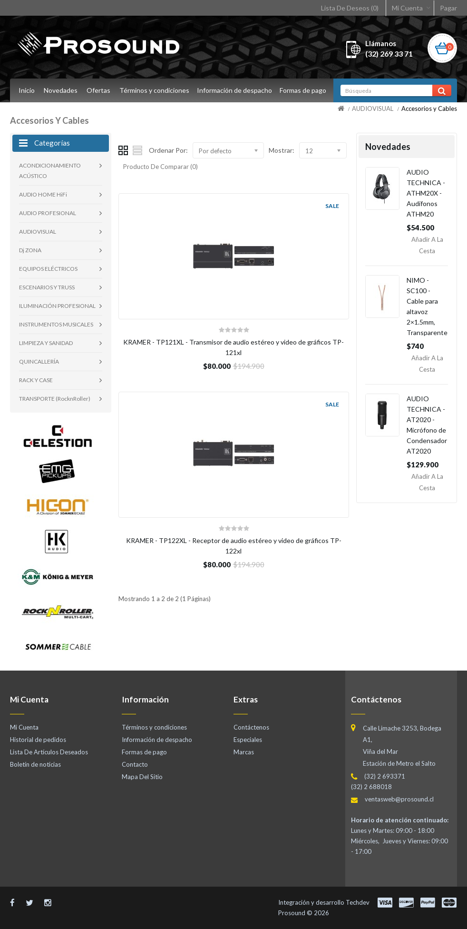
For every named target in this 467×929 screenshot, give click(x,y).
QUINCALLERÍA (39, 361)
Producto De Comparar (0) (160, 166)
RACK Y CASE (36, 380)
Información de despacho (235, 90)
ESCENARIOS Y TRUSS (47, 287)
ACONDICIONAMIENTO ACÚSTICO (50, 170)
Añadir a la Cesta (427, 245)
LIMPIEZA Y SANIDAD (46, 342)
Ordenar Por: (168, 150)
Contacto (135, 764)
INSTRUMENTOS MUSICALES (56, 324)
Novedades (61, 90)
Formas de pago (305, 90)
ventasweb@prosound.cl (399, 799)
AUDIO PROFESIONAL (47, 213)
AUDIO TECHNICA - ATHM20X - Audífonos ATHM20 (426, 193)
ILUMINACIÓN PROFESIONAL (57, 305)
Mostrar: (281, 150)
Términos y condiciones (154, 90)
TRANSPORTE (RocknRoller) (54, 398)
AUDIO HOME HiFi (43, 194)
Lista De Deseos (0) (350, 8)
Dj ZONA (30, 250)
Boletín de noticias (35, 764)
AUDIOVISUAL (372, 108)
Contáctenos (251, 727)
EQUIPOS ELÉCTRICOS (48, 268)
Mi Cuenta (407, 8)
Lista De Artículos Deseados (49, 752)
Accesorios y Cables (429, 108)
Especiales (248, 739)
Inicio (27, 90)
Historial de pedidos (38, 739)
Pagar (448, 8)
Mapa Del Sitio (142, 777)
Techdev (358, 902)
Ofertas (98, 90)
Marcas (244, 752)
